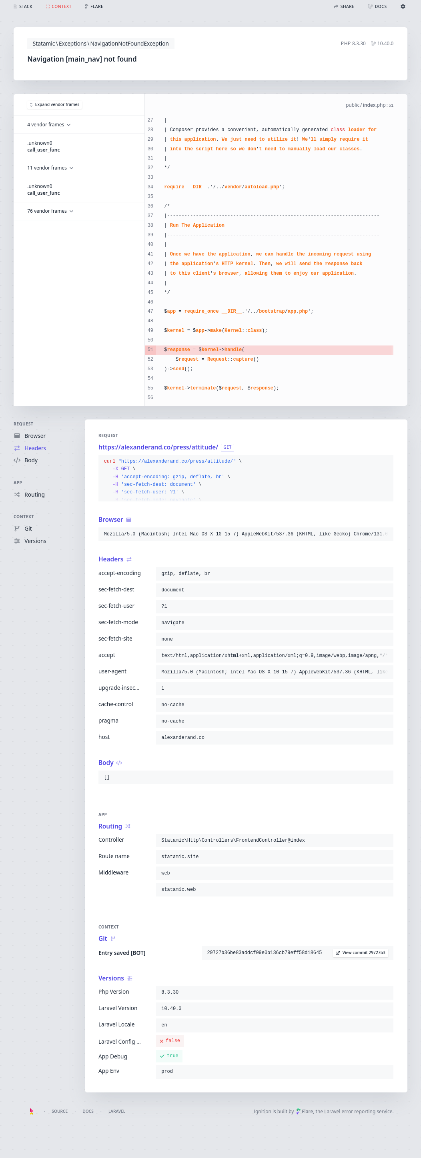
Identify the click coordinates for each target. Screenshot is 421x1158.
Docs (88, 1111)
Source (60, 1111)
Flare (304, 1111)
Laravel (116, 1111)
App (18, 482)
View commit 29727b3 (360, 953)
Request (23, 424)
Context (24, 517)
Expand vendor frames (54, 104)
